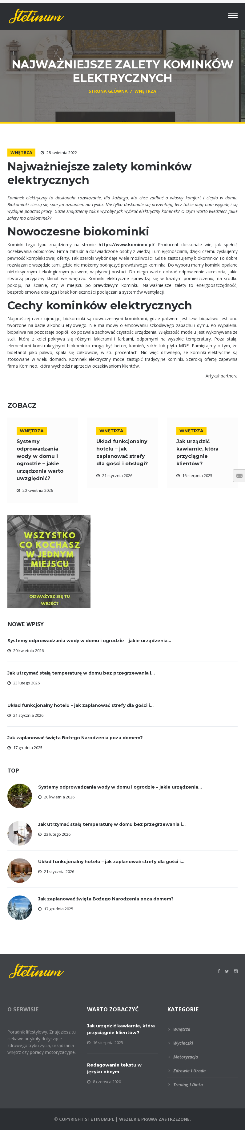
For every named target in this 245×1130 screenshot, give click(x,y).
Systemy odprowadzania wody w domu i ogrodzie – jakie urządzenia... (89, 640)
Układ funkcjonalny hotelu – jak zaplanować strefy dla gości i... (80, 705)
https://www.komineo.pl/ (126, 244)
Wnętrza (21, 152)
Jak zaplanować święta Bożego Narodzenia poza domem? (75, 737)
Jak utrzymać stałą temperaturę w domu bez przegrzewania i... (81, 673)
